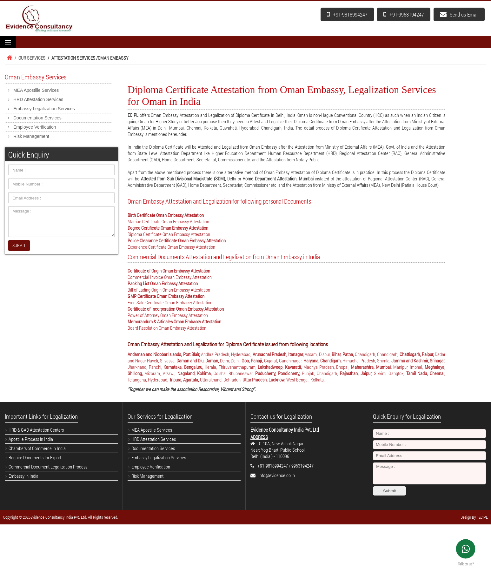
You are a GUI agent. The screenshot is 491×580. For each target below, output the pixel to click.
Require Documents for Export (35, 457)
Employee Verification (34, 127)
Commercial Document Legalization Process (48, 466)
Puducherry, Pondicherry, (278, 373)
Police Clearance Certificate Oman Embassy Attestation (177, 240)
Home (8, 58)
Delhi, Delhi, (231, 360)
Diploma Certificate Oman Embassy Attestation (169, 234)
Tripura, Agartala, (184, 379)
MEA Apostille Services (36, 90)
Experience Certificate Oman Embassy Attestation (171, 247)
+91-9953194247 (403, 14)
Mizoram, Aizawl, (160, 373)
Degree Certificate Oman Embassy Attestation (168, 228)
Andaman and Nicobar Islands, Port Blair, (164, 354)
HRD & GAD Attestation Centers (36, 430)
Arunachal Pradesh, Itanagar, (279, 354)
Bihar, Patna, (343, 354)
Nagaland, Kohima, (195, 373)
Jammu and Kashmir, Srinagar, (418, 360)
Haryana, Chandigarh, (322, 360)
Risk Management (31, 136)
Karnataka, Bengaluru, (184, 367)
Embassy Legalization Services (44, 108)
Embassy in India (23, 476)
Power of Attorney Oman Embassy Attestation (168, 315)
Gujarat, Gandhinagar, (283, 360)
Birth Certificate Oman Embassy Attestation (166, 215)
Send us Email (459, 14)
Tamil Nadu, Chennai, (425, 373)
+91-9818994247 (347, 14)
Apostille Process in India (31, 439)
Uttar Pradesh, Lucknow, (264, 379)
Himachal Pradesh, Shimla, (366, 360)
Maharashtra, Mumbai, (372, 367)
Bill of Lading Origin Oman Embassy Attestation (169, 290)
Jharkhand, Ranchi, (146, 367)
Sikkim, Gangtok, (390, 373)
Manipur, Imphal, (409, 367)
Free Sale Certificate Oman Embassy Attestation (170, 302)
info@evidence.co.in (277, 475)
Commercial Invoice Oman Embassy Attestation (170, 277)
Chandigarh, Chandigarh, (377, 354)
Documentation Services (37, 117)
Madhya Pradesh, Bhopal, (327, 367)
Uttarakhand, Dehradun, (221, 379)
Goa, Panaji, (253, 360)
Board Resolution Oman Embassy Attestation (167, 328)
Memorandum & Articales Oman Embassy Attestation (174, 321)
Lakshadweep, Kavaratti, (280, 367)
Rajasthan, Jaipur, (357, 373)
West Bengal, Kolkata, (305, 379)
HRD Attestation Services (38, 99)
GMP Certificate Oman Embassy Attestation (166, 296)
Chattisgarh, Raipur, (417, 354)
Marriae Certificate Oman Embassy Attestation (168, 221)
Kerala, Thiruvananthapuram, (231, 367)
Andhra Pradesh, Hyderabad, (227, 354)
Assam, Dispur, (318, 354)
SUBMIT (19, 245)
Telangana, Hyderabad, (148, 379)
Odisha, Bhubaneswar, (234, 373)
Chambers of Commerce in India (37, 448)
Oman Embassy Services (36, 76)
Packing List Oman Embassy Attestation (163, 283)
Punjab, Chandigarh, (321, 373)
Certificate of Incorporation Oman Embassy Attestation (176, 309)
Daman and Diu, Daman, (198, 360)
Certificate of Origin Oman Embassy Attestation (169, 270)
